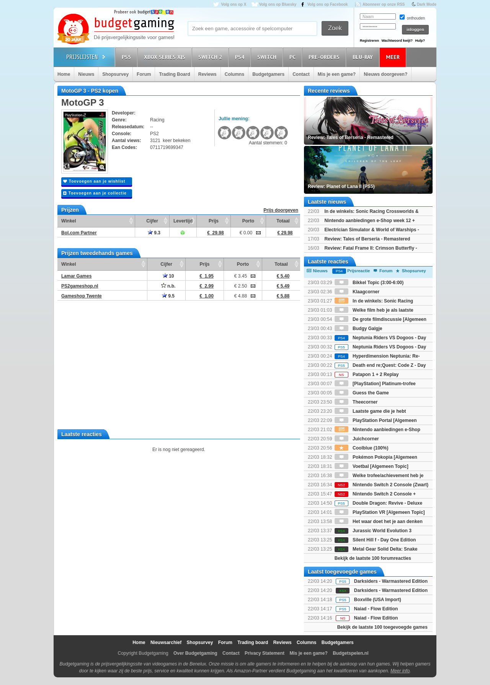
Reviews (207, 74)
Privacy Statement (264, 653)
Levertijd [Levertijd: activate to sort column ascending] (183, 221)
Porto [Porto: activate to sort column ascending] (248, 221)
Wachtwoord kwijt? (397, 41)
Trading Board (174, 74)
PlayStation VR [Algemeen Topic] (380, 512)
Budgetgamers (268, 74)
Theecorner (356, 402)
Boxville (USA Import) (377, 599)
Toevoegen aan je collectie (95, 193)
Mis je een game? (337, 74)
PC (293, 56)
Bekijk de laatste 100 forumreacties (373, 558)
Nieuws (86, 74)
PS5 (127, 56)
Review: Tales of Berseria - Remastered (367, 239)
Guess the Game (362, 393)
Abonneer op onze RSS (384, 4)
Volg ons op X (233, 4)
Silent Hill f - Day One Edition (375, 540)
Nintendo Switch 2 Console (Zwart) (381, 484)
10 (168, 276)
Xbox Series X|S (166, 56)
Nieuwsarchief (165, 642)
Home (63, 74)
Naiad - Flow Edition (376, 608)
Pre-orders (325, 56)
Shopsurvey (115, 74)
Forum (144, 74)
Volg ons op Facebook (327, 4)
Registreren (369, 41)
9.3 (154, 232)
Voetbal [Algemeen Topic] (371, 466)
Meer (394, 56)
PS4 (241, 56)
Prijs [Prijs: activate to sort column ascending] (214, 221)
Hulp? (420, 41)
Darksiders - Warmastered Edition (391, 581)
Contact (301, 74)
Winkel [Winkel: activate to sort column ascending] (68, 221)
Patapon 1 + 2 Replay (367, 374)
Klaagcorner (357, 291)
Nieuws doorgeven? (385, 74)
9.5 (168, 296)
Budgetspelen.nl (350, 653)
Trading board (252, 642)
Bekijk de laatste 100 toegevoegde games (382, 627)
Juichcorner (357, 438)
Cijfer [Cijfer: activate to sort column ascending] (152, 221)
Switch (268, 56)
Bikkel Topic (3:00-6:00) (369, 282)
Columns (234, 74)
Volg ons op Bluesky (278, 4)
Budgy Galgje (358, 328)
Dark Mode (426, 4)
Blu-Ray (364, 56)
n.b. (168, 286)
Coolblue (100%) (362, 448)
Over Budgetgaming (195, 653)
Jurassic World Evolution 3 (373, 530)
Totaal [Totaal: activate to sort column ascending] (282, 221)
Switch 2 (211, 56)
